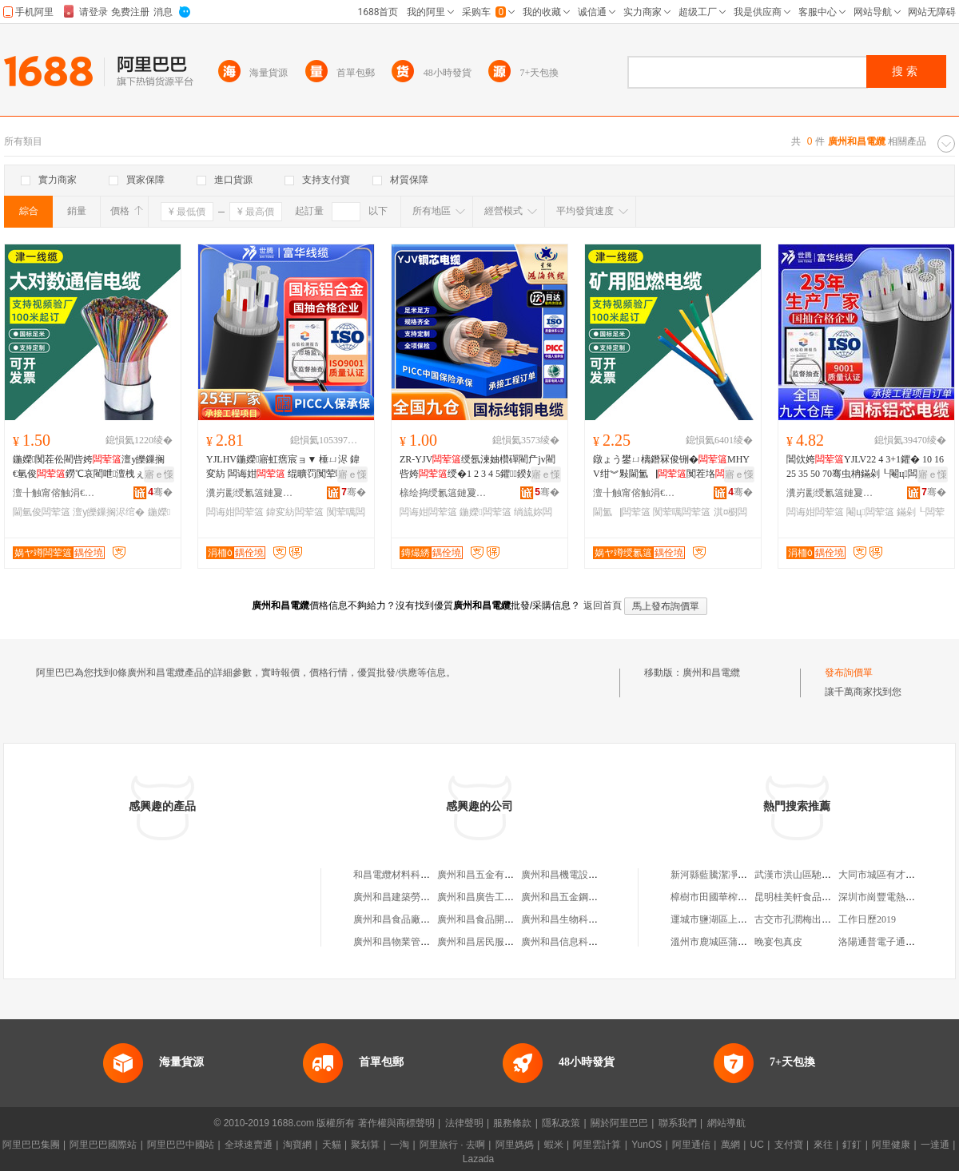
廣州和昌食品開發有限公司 (494, 919)
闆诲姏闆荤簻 (235, 512)
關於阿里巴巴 (619, 1123)
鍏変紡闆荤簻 (295, 512)
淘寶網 (297, 1144)
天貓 (331, 1144)
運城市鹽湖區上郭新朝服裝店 (733, 919)
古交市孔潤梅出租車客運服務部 (821, 919)
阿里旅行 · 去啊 (452, 1144)
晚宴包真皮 (778, 941)
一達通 (935, 1144)
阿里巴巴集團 (31, 1144)
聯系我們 (678, 1123)
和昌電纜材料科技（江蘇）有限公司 (430, 874)
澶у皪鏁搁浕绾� (109, 512)
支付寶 (788, 1144)
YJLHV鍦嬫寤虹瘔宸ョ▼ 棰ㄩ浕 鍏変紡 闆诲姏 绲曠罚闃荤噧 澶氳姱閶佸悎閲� (283, 467)
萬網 (730, 1144)
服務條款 (512, 1123)
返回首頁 (602, 605)
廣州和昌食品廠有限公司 (406, 919)
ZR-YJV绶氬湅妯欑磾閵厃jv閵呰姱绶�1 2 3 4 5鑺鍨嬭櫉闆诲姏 (477, 467)
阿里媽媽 (514, 1144)
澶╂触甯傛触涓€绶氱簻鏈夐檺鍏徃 (57, 492)
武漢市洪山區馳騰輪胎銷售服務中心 (831, 874)
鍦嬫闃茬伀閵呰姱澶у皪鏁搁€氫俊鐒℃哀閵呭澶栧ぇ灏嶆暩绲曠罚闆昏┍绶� (89, 467)
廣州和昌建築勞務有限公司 (410, 897)
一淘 (399, 1144)
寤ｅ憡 (159, 474)
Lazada (478, 1159)
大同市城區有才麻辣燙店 (891, 874)
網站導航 (726, 1123)
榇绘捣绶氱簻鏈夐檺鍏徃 (443, 492)
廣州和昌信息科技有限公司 (578, 941)
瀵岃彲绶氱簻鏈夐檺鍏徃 (250, 492)
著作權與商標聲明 (396, 1123)
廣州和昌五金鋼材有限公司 (578, 897)
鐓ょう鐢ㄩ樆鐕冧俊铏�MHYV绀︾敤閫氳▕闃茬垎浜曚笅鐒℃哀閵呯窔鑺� (671, 467)
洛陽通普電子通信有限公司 (895, 941)
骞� (160, 492)
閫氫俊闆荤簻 (41, 512)
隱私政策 (561, 1123)
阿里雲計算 (597, 1144)
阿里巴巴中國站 (180, 1144)
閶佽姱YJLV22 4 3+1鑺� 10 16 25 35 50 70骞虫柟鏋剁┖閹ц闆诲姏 (866, 467)
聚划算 (365, 1144)
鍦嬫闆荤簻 (485, 512)
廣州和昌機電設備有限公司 (578, 874)
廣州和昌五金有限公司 (485, 874)
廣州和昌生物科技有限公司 (578, 919)
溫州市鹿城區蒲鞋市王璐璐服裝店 (742, 941)
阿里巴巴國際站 (103, 1144)
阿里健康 (891, 1144)
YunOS (646, 1144)
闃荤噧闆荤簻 (681, 512)
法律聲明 (464, 1123)
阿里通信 (691, 1144)
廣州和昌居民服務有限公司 (494, 941)
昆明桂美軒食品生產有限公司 (816, 897)
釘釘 (852, 1144)
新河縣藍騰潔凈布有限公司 (728, 874)
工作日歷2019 (867, 919)
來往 (823, 1144)
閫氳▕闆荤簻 (622, 512)
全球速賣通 (249, 1144)
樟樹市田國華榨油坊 (714, 897)
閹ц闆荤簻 (869, 512)
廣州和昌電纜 (711, 672)
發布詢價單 (849, 672)
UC (757, 1144)
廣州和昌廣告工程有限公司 (494, 897)
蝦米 (553, 1144)
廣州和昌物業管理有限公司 (410, 941)
